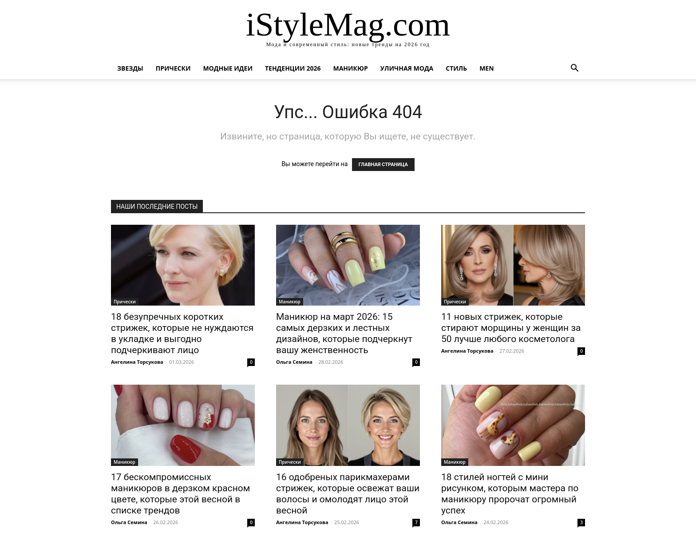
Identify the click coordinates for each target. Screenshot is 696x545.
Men (486, 68)
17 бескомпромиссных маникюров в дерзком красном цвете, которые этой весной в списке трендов (180, 494)
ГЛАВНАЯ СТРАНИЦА (383, 164)
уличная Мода (406, 68)
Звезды (130, 68)
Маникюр (350, 68)
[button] (574, 69)
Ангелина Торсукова (137, 361)
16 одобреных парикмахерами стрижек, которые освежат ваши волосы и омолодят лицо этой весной (347, 494)
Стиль (456, 68)
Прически (173, 68)
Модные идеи (228, 68)
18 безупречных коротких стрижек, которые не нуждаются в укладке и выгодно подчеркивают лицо (182, 333)
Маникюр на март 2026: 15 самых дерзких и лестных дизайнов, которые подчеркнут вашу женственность (344, 333)
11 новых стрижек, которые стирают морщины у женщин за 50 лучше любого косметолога (511, 327)
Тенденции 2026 (293, 68)
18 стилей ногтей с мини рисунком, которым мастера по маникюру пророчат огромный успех (509, 494)
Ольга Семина (294, 361)
